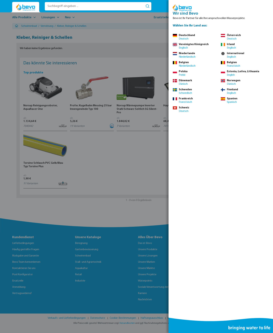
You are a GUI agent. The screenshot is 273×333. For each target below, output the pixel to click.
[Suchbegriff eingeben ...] (94, 6)
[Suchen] (147, 6)
